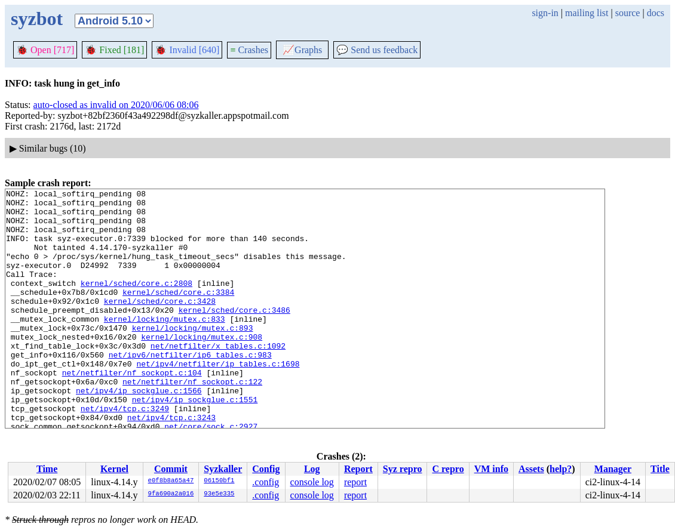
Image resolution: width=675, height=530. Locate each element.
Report (358, 469)
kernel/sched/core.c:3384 (178, 313)
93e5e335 (219, 494)
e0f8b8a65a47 (171, 481)
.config (265, 482)
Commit (171, 469)
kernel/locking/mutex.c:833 (164, 345)
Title (660, 469)
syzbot (37, 18)
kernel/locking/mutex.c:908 (201, 367)
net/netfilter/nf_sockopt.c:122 (192, 420)
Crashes (249, 50)
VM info (491, 469)
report (355, 482)
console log (312, 482)
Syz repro (402, 469)
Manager (612, 469)
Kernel (114, 469)
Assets (531, 469)
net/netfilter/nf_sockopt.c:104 (132, 410)
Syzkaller (223, 469)
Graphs (302, 50)
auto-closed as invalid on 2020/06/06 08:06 (116, 105)
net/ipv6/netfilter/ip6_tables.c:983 (190, 388)
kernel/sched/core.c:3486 (234, 334)
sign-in (545, 13)
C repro (448, 469)
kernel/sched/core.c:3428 (160, 324)
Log (312, 469)
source (627, 13)
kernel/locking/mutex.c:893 (192, 356)
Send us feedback (377, 50)
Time (46, 469)
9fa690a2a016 (171, 494)
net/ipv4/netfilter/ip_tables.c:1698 (217, 399)
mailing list (586, 13)
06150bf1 (219, 481)
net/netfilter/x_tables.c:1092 (218, 377)
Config (266, 469)
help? (561, 469)
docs (655, 13)
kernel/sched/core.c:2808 (136, 302)
